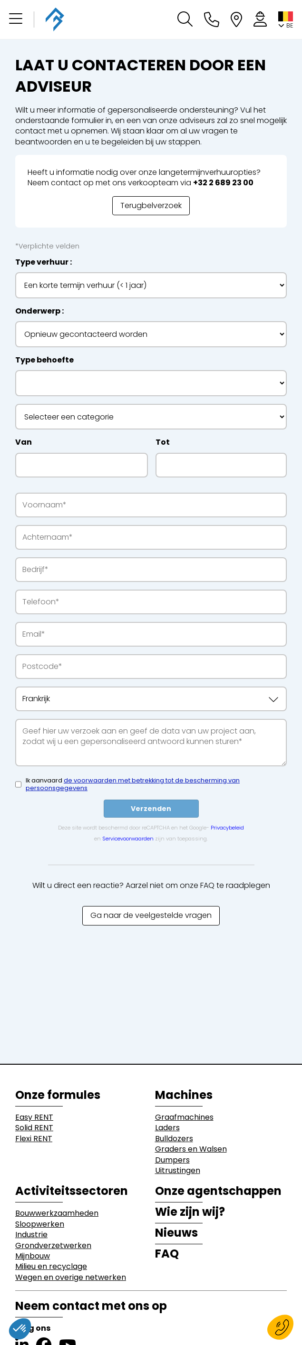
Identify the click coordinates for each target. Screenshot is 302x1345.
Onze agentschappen (218, 1191)
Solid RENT (34, 1128)
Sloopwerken (39, 1224)
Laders (167, 1128)
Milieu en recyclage (51, 1266)
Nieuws (176, 1232)
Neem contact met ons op (91, 1306)
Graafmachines (184, 1117)
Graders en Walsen (191, 1149)
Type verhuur (41, 262)
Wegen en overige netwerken (70, 1277)
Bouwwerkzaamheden (56, 1213)
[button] (15, 19)
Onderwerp (37, 311)
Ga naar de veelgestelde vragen (151, 915)
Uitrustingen (177, 1170)
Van (23, 442)
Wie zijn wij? (190, 1212)
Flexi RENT (33, 1139)
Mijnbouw (32, 1256)
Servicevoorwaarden (128, 838)
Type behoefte (44, 360)
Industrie (31, 1235)
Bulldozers (174, 1139)
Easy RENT (34, 1117)
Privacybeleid (227, 827)
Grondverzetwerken (53, 1245)
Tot (163, 442)
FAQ (167, 1253)
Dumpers (172, 1160)
